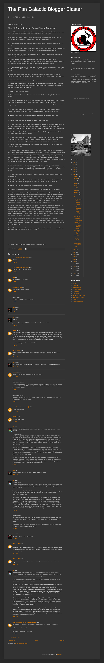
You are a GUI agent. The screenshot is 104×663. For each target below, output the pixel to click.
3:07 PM (14, 272)
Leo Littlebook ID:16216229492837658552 (24, 622)
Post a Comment (14, 637)
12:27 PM (15, 376)
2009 (74, 264)
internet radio (78, 113)
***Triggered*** (78, 204)
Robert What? (16, 350)
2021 (74, 162)
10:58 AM (15, 411)
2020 (74, 164)
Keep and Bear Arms (78, 297)
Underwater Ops (76, 287)
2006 (74, 271)
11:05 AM (15, 356)
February (76, 192)
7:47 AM (14, 465)
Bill (13, 426)
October (76, 176)
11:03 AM (15, 565)
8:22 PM (14, 633)
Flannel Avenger (17, 287)
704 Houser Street (77, 291)
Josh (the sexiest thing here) (20, 257)
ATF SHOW (77, 216)
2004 (74, 275)
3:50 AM (14, 421)
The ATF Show (86, 113)
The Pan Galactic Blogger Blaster (45, 9)
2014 (74, 252)
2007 (74, 268)
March (76, 190)
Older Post (61, 640)
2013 (74, 254)
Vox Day (74, 283)
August (76, 178)
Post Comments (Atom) (21, 643)
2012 (74, 257)
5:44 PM (14, 528)
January (76, 195)
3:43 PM (14, 302)
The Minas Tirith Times (78, 219)
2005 (74, 273)
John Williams (16, 543)
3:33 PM (14, 292)
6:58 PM (14, 390)
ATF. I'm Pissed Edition (76, 240)
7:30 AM (14, 345)
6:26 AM (14, 325)
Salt (13, 277)
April (75, 188)
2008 (74, 266)
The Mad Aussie (76, 289)
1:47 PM (14, 510)
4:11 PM (14, 312)
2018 (74, 169)
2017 (74, 171)
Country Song (77, 197)
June (75, 183)
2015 (74, 250)
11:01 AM (15, 553)
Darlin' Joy (75, 299)
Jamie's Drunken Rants (78, 295)
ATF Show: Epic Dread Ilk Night (77, 232)
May (75, 185)
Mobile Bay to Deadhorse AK (77, 245)
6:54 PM (14, 538)
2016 (74, 174)
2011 (74, 259)
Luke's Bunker (76, 293)
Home (36, 640)
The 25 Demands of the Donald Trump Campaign (77, 210)
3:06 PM (14, 262)
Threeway (75, 285)
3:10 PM (14, 282)
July (75, 181)
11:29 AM (15, 366)
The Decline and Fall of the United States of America (77, 225)
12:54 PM (15, 617)
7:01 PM (14, 401)
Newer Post (11, 640)
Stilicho (14, 330)
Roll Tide (76, 236)
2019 (74, 167)
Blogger (59, 654)
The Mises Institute (77, 301)
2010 (74, 261)
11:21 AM (15, 475)
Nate (13, 307)
